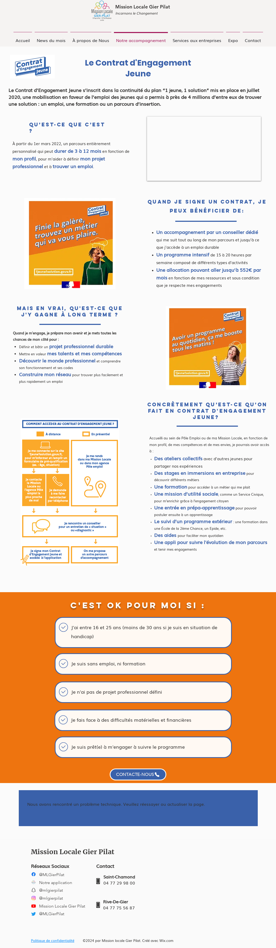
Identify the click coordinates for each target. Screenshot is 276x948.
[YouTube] (33, 906)
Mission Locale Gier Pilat (142, 7)
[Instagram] (33, 898)
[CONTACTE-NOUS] (138, 774)
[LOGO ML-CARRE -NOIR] (33, 882)
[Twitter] (33, 914)
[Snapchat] (33, 890)
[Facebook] (33, 874)
